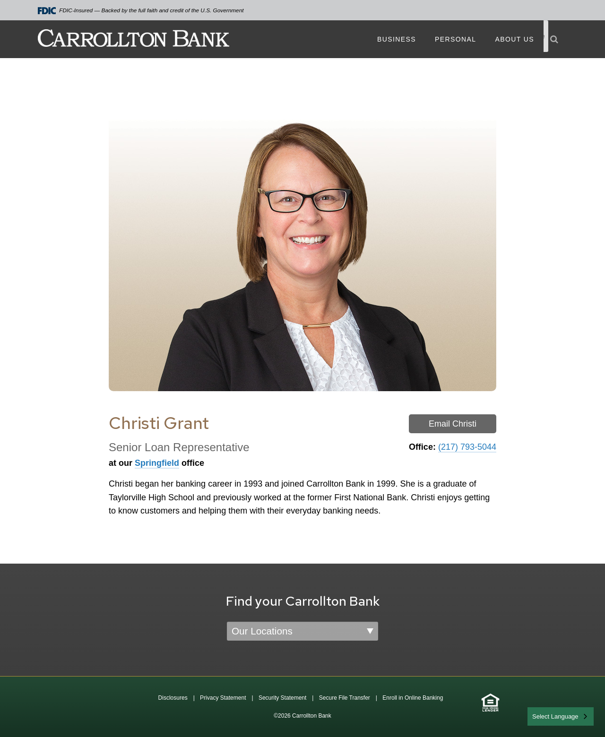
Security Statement (282, 697)
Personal (455, 39)
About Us (514, 39)
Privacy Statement (223, 697)
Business (396, 39)
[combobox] (560, 716)
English (543, 715)
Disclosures (173, 697)
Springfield (157, 463)
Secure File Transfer (344, 697)
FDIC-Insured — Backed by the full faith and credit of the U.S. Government (141, 10)
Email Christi (452, 423)
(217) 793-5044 (467, 447)
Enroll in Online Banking (412, 697)
